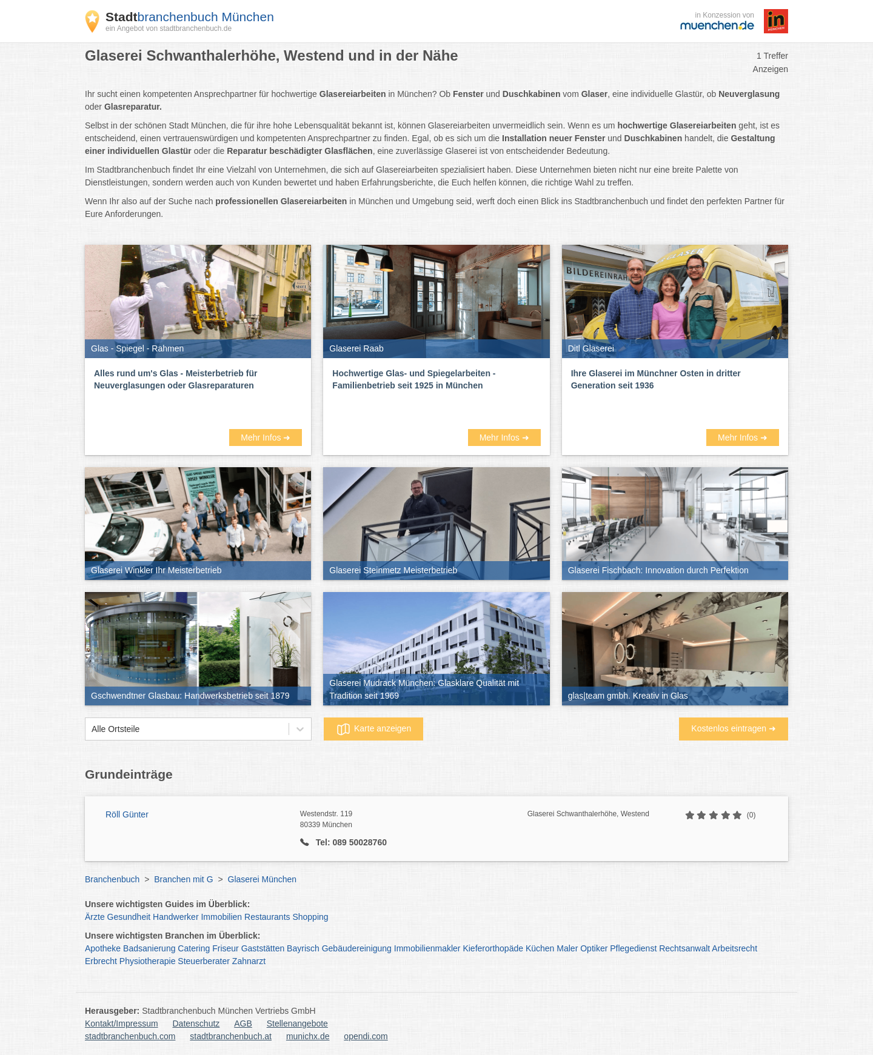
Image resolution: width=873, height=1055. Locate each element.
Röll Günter (127, 814)
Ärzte (95, 917)
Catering (194, 948)
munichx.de (308, 1036)
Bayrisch (303, 948)
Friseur (225, 948)
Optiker (593, 948)
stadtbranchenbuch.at (231, 1036)
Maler (567, 948)
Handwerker (175, 917)
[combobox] (91, 729)
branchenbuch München (189, 17)
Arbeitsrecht (734, 948)
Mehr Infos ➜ (265, 437)
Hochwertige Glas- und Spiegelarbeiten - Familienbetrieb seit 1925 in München (413, 379)
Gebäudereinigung (357, 948)
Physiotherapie (147, 961)
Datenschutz (196, 1023)
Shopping (310, 917)
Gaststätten (263, 948)
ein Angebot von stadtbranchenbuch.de (168, 28)
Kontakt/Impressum (121, 1023)
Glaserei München (262, 879)
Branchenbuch (112, 879)
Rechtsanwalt (684, 948)
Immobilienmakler (427, 948)
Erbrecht (101, 961)
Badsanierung (149, 948)
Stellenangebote (297, 1023)
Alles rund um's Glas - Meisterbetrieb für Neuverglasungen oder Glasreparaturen (175, 379)
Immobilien (221, 917)
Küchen (540, 948)
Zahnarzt (249, 961)
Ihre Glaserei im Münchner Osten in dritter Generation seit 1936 (656, 379)
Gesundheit (129, 917)
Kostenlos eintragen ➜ (733, 728)
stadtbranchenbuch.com (130, 1036)
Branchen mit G (183, 879)
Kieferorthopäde (493, 948)
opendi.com (365, 1036)
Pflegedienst (633, 948)
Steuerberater (204, 961)
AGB (243, 1023)
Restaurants (267, 917)
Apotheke (103, 948)
